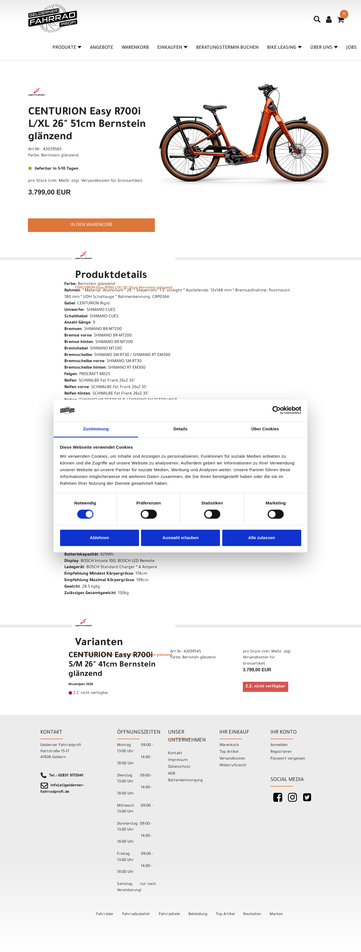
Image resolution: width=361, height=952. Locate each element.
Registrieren (281, 752)
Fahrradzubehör (136, 914)
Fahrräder (105, 914)
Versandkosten (232, 759)
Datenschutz (179, 767)
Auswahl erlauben (180, 537)
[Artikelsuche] (317, 21)
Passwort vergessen (287, 759)
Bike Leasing (284, 47)
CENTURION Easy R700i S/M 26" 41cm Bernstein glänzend (112, 665)
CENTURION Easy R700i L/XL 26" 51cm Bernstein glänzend (87, 125)
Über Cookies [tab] (265, 428)
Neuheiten (252, 914)
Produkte (67, 47)
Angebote (101, 47)
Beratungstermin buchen (227, 47)
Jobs (351, 47)
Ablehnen (99, 537)
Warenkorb (135, 47)
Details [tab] (180, 428)
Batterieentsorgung (185, 780)
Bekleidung (197, 914)
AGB (171, 774)
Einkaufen (172, 47)
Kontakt (175, 753)
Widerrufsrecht (232, 765)
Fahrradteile (169, 914)
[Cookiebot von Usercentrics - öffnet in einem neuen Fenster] (276, 410)
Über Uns (324, 47)
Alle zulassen (261, 537)
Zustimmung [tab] (96, 428)
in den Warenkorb (92, 225)
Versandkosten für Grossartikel (111, 181)
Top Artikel (228, 752)
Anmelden (279, 745)
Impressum (178, 760)
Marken (276, 914)
